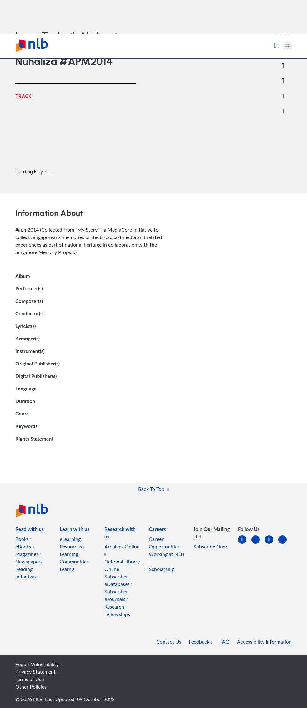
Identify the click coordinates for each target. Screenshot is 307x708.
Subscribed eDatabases (118, 580)
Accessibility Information (264, 641)
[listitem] (29, 530)
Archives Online (121, 550)
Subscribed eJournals (116, 595)
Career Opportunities (165, 543)
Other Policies (31, 686)
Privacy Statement (35, 671)
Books (23, 539)
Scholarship (161, 569)
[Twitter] (282, 65)
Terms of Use (29, 679)
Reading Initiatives (27, 573)
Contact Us (168, 641)
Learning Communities (74, 558)
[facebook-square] (258, 543)
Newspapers (30, 561)
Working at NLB (166, 557)
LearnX (67, 569)
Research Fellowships (117, 610)
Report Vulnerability (38, 664)
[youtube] (285, 543)
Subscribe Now (210, 546)
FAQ (224, 641)
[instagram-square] (271, 543)
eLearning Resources (72, 543)
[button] (276, 46)
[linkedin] (244, 543)
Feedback (200, 641)
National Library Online (122, 565)
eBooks (24, 546)
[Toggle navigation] (288, 46)
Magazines (28, 554)
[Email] (282, 80)
